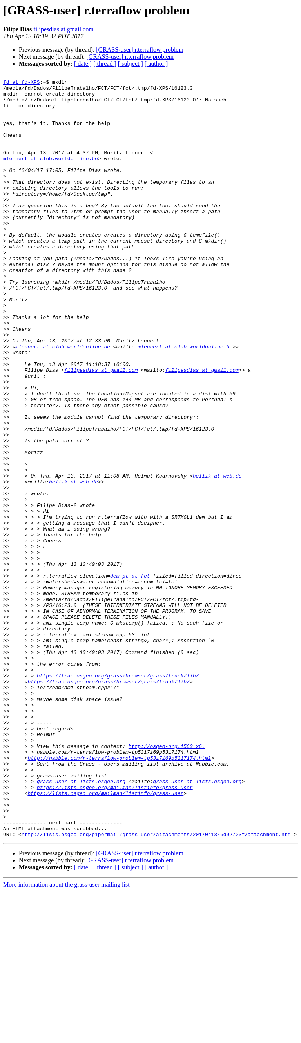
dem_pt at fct (130, 675)
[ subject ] (130, 63)
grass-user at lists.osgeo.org (81, 922)
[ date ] (83, 63)
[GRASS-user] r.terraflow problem (139, 49)
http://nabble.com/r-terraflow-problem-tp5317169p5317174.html (119, 894)
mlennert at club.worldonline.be (50, 174)
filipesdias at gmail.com (63, 29)
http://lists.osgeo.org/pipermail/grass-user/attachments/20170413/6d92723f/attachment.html (158, 985)
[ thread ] (104, 63)
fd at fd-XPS (21, 83)
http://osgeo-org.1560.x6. (167, 880)
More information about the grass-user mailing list (66, 1036)
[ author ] (156, 63)
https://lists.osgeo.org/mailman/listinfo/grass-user (115, 929)
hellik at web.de (217, 555)
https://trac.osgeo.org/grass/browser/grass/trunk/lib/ (118, 795)
